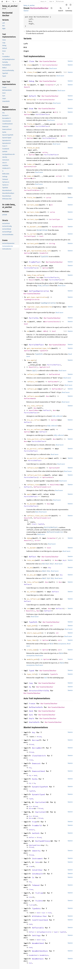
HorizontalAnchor (48, 61)
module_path (32, 659)
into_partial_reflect (36, 439)
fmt (28, 85)
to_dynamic (32, 504)
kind (36, 512)
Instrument (37, 858)
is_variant (32, 234)
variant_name (33, 205)
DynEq (34, 779)
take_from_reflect (35, 275)
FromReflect (35, 262)
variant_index (33, 212)
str (55, 112)
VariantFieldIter (32, 190)
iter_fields (32, 188)
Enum (31, 108)
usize (59, 124)
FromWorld (37, 825)
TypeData (36, 908)
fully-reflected (57, 416)
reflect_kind (33, 374)
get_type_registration (37, 297)
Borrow (35, 740)
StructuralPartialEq (39, 690)
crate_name (32, 650)
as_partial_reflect (35, 449)
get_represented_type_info (39, 348)
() (37, 367)
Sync (31, 715)
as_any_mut (32, 575)
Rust (51, 1)
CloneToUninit (39, 756)
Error (37, 540)
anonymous (62, 644)
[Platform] (14, 1)
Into (37, 862)
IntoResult (37, 874)
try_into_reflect (34, 406)
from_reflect (33, 266)
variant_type (33, 219)
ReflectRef (53, 382)
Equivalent (40, 802)
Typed (31, 670)
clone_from (32, 72)
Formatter (49, 85)
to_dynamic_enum (34, 227)
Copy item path (51, 8)
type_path (31, 626)
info (45, 678)
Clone (31, 61)
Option (27, 114)
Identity (36, 851)
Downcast (36, 763)
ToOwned (36, 885)
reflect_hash (33, 468)
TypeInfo (43, 351)
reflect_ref (32, 382)
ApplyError (44, 367)
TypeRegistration (32, 299)
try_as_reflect (33, 420)
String (52, 243)
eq (28, 322)
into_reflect (33, 582)
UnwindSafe (34, 722)
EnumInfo (43, 253)
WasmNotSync (44, 955)
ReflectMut (57, 389)
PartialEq (33, 318)
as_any (30, 567)
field (29, 112)
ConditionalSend (40, 920)
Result (27, 87)
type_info (31, 674)
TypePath (41, 524)
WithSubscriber (39, 916)
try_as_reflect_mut (35, 429)
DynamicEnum (57, 227)
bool (41, 236)
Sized (34, 524)
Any (64, 560)
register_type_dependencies (39, 307)
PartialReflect (42, 114)
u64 (57, 468)
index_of (31, 164)
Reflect (46, 410)
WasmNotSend (38, 943)
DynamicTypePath (40, 787)
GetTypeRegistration (39, 291)
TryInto (39, 901)
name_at (30, 176)
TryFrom (39, 893)
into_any (31, 560)
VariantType (54, 219)
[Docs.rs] (2, 1)
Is (33, 877)
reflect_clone (33, 485)
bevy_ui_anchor (29, 5)
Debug (31, 81)
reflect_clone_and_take (37, 516)
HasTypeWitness (42, 841)
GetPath (36, 833)
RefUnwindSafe (36, 707)
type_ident (32, 640)
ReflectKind (54, 374)
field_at (31, 124)
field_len (31, 197)
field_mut (31, 136)
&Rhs (45, 331)
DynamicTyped (38, 794)
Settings (36, 935)
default (30, 100)
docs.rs (43, 1)
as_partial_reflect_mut (37, 458)
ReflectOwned (30, 398)
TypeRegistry (30, 309)
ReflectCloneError (42, 487)
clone (29, 65)
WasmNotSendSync (40, 951)
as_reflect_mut (33, 599)
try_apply (31, 360)
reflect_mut (32, 389)
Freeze (32, 703)
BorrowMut (37, 748)
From (34, 822)
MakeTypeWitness (35, 845)
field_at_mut (33, 148)
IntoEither (37, 870)
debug (29, 538)
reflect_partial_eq (35, 475)
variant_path (33, 243)
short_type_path (34, 633)
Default (32, 96)
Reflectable (38, 928)
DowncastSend (38, 771)
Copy (31, 683)
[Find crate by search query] (66, 1)
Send (31, 711)
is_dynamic (32, 548)
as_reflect (32, 592)
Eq (30, 687)
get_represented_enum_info (39, 251)
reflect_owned (33, 396)
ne (28, 331)
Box (38, 277)
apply (29, 494)
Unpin (31, 718)
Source (26, 11)
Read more (53, 68)
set (28, 608)
